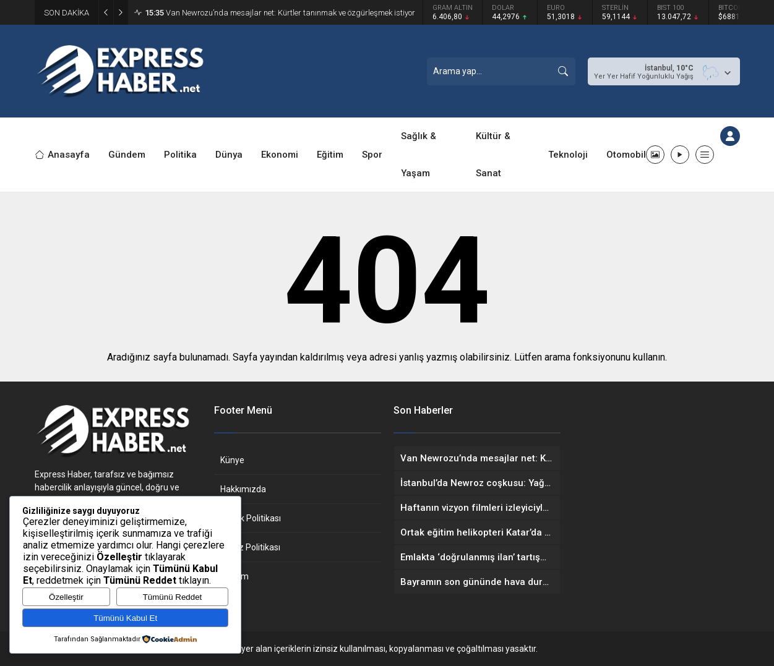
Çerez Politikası (250, 547)
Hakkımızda (243, 489)
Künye (232, 460)
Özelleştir (66, 597)
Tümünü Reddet (172, 597)
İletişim (234, 576)
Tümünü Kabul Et (125, 618)
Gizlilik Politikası (250, 518)
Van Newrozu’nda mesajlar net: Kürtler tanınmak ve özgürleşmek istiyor (280, 12)
